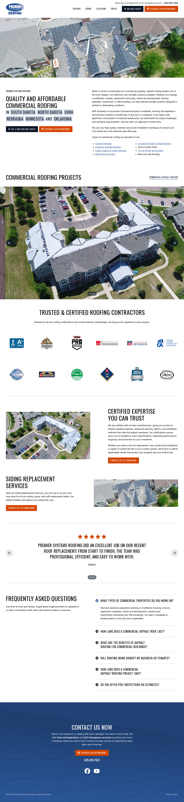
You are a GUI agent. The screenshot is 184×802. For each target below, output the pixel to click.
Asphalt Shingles (103, 143)
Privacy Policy (172, 794)
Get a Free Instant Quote (22, 129)
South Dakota (23, 112)
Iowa (69, 112)
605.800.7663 (92, 760)
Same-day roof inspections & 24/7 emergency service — (146, 3)
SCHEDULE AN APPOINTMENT (92, 752)
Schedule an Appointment (161, 8)
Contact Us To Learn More (123, 460)
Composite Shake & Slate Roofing (154, 143)
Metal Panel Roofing (105, 154)
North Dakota (50, 112)
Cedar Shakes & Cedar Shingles (110, 150)
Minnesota (35, 119)
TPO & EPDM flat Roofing (150, 150)
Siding (88, 8)
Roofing (77, 8)
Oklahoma (63, 119)
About (114, 8)
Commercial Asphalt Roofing (163, 177)
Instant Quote (132, 8)
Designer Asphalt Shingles (108, 147)
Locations (101, 8)
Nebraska (15, 119)
